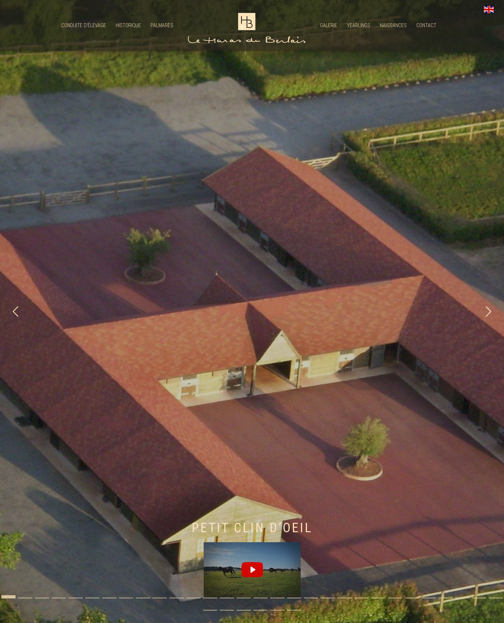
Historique (128, 25)
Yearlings (358, 25)
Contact (426, 25)
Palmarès (162, 25)
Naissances (393, 25)
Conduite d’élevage (83, 25)
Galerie (328, 25)
